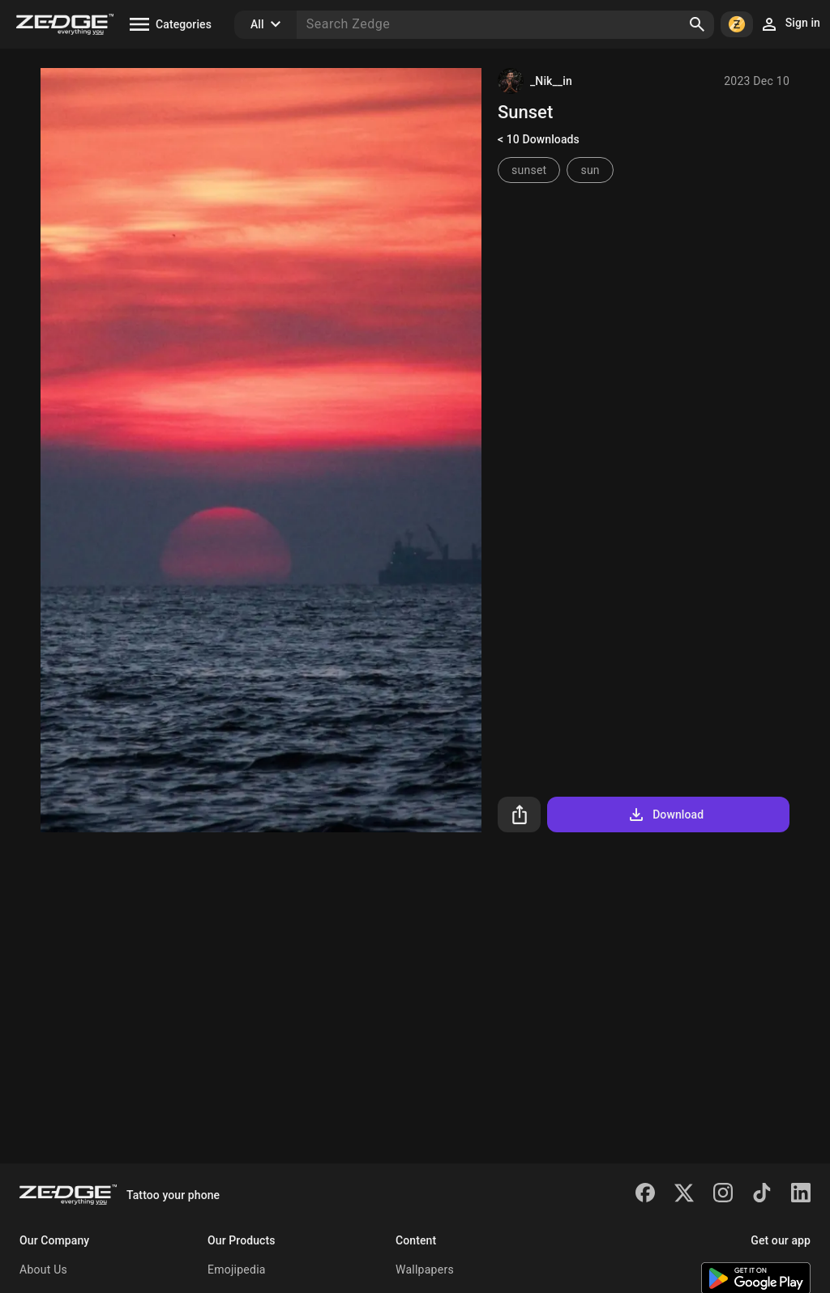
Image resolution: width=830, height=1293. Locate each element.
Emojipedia (237, 1269)
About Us (43, 1269)
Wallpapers (425, 1269)
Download (665, 814)
